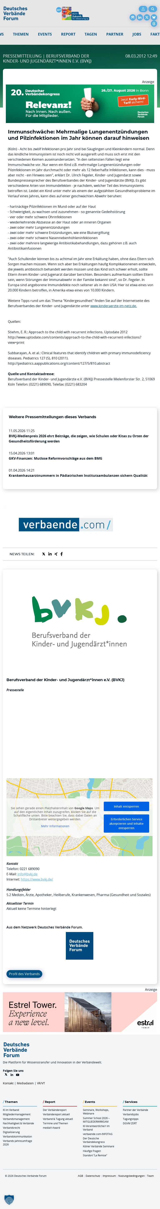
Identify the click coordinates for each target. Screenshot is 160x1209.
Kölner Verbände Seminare (98, 1146)
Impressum (109, 1175)
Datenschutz (93, 1175)
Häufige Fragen (92, 1151)
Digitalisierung (11, 1132)
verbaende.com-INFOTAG (97, 1134)
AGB (80, 1175)
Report (68, 34)
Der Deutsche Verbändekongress (94, 1140)
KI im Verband (11, 1110)
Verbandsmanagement (16, 1119)
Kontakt (8, 1083)
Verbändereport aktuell (56, 1114)
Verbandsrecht (11, 1127)
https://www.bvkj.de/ (37, 879)
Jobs (136, 34)
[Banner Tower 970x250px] (80, 994)
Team (150, 1175)
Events (45, 34)
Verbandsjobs (131, 1114)
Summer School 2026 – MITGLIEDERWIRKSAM (96, 1119)
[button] (9, 1200)
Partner (114, 34)
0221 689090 (29, 869)
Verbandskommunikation (17, 1136)
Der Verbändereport (54, 1110)
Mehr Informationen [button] (55, 826)
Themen (21, 34)
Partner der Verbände (135, 1110)
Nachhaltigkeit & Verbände (18, 1123)
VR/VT (41, 1083)
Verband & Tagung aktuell (58, 1119)
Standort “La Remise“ (95, 1155)
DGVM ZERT (130, 1123)
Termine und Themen (55, 1123)
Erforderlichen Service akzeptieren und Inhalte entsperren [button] (126, 823)
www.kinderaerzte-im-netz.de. (113, 306)
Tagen (91, 34)
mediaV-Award (51, 1127)
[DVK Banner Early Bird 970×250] (80, 87)
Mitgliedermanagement (16, 1114)
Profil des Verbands (24, 974)
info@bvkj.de (28, 874)
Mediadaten (25, 1083)
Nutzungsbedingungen (131, 1175)
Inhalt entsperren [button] (126, 806)
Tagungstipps (131, 1119)
